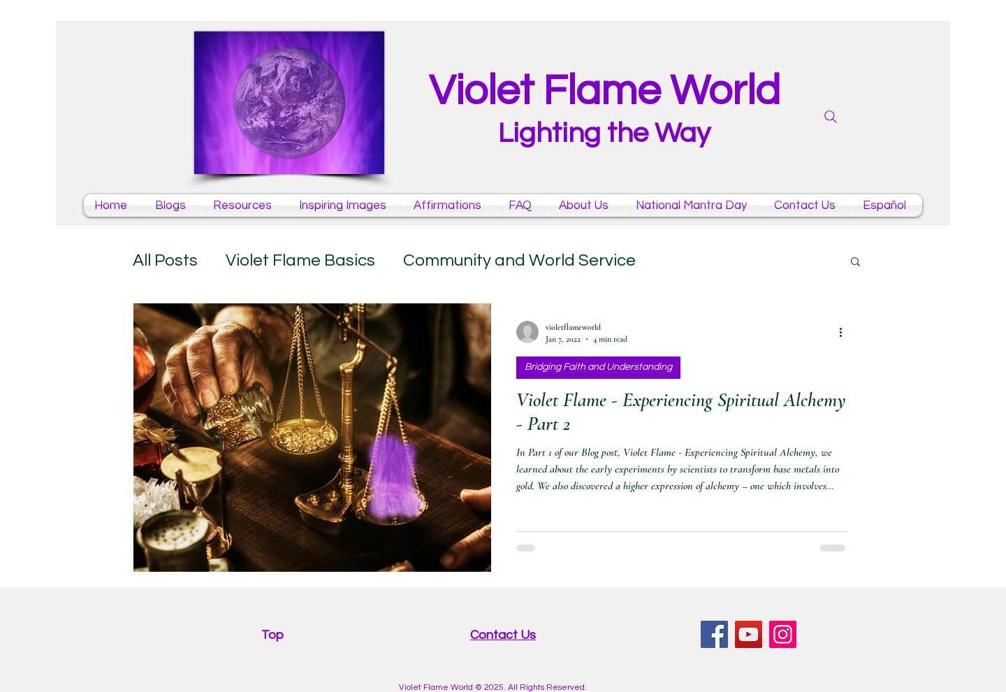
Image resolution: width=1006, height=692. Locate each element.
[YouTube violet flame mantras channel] (748, 634)
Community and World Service (519, 260)
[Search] (830, 116)
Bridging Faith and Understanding (598, 367)
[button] (855, 262)
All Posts (165, 260)
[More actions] (845, 332)
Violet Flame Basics (300, 260)
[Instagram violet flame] (782, 634)
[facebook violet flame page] (714, 634)
